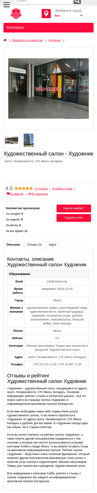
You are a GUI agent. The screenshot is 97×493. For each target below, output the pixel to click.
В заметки (15, 194)
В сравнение (38, 194)
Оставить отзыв (62, 188)
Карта (52, 244)
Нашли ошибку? (73, 208)
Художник (54, 40)
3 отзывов (41, 188)
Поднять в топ (74, 217)
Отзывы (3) (34, 244)
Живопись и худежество (27, 40)
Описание (13, 244)
